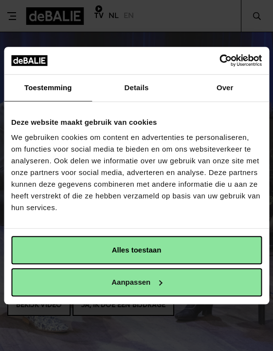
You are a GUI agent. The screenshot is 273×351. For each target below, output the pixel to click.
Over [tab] (225, 87)
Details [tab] (137, 87)
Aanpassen (136, 282)
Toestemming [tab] (48, 87)
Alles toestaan (137, 250)
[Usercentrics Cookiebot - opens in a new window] (219, 60)
